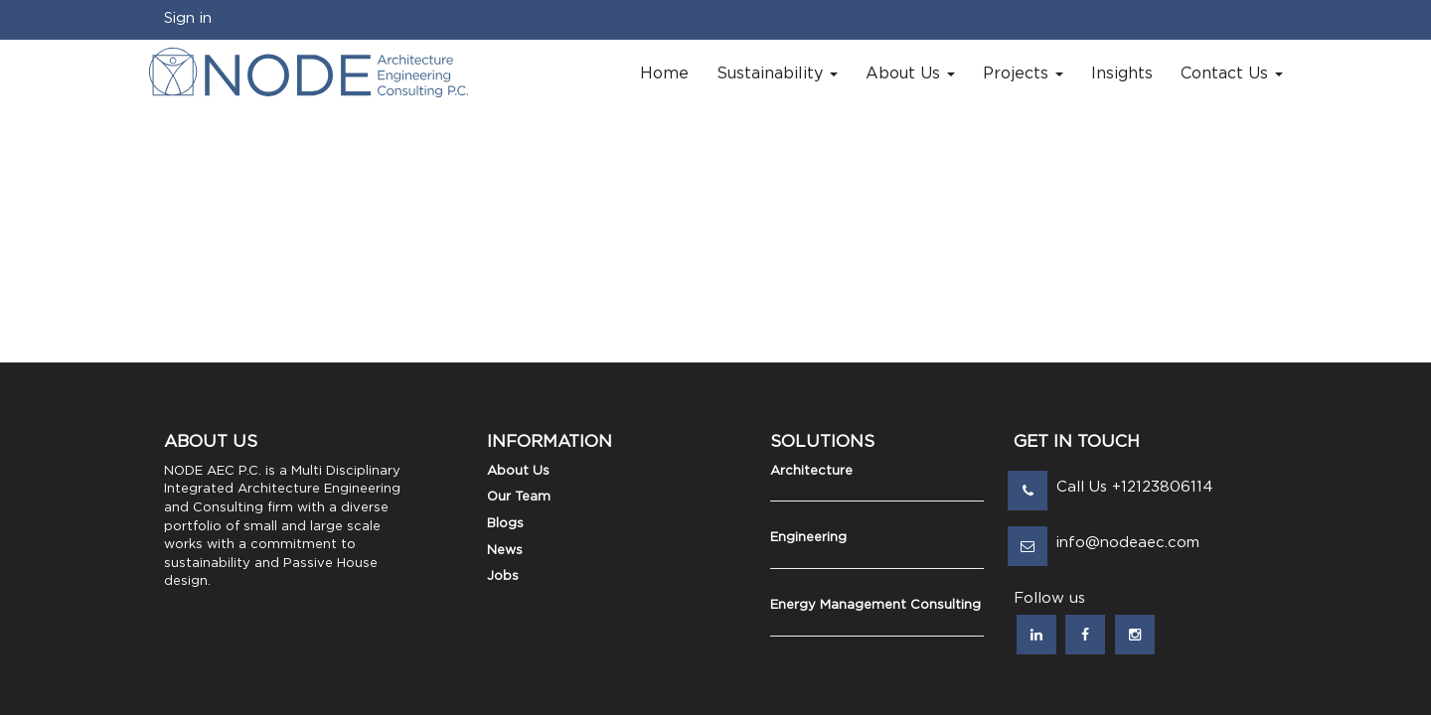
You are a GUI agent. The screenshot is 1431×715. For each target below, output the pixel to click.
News (505, 550)
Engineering (808, 537)
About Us (518, 471)
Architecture (811, 471)
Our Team (519, 497)
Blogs (505, 523)
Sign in (188, 18)
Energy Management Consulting (875, 605)
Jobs (503, 576)
